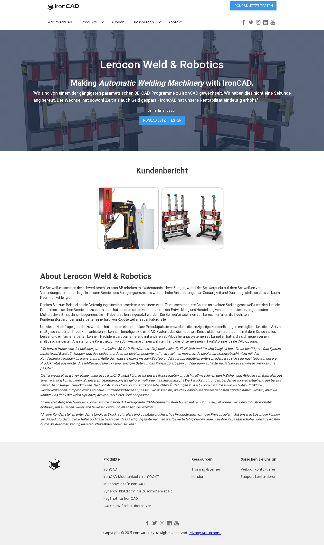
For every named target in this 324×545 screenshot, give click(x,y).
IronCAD (110, 469)
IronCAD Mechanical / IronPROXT (131, 476)
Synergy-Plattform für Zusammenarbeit (138, 491)
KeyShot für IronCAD (121, 498)
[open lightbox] (127, 218)
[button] (92, 22)
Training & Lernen (206, 469)
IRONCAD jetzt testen (253, 6)
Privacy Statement (205, 532)
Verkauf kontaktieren (258, 469)
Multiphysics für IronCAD (124, 483)
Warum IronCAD (60, 22)
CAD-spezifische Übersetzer (127, 505)
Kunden (118, 22)
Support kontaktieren (258, 476)
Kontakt (175, 22)
